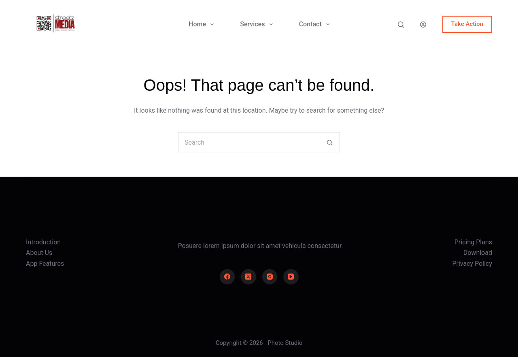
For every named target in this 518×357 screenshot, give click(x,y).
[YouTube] (291, 276)
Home (203, 24)
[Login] (423, 24)
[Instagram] (270, 276)
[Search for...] (249, 142)
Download (477, 253)
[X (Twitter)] (248, 276)
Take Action (467, 24)
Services (258, 24)
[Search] (401, 24)
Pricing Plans (473, 242)
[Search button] (330, 142)
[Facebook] (227, 276)
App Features (45, 263)
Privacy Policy (472, 263)
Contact (316, 24)
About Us (39, 253)
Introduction (43, 242)
